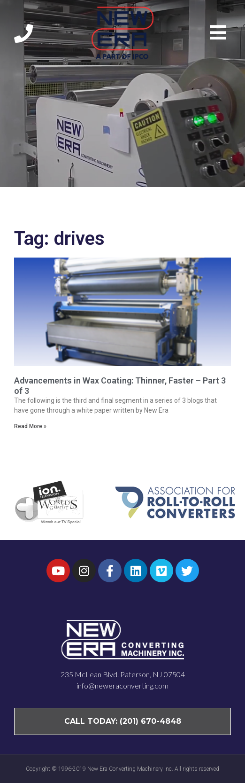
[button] (220, 32)
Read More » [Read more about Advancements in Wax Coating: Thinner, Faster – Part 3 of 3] (30, 426)
